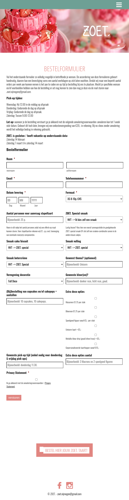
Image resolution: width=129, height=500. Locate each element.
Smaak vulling (73, 241)
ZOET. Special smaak (77, 213)
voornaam (11, 170)
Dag (10, 205)
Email (10, 178)
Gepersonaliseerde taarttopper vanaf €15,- (82, 347)
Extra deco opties (75, 291)
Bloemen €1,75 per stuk (75, 311)
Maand (22, 205)
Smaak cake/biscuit (17, 241)
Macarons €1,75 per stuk (75, 302)
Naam (10, 159)
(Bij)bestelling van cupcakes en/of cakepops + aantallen (31, 293)
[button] (119, 5)
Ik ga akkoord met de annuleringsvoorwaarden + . (28, 384)
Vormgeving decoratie (18, 275)
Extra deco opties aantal (79, 355)
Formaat (71, 192)
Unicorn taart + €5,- (73, 329)
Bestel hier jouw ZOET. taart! (66, 449)
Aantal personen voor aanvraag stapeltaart (29, 213)
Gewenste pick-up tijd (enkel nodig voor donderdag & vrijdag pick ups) (34, 356)
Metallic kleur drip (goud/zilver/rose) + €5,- (83, 338)
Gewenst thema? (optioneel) (81, 258)
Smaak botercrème (16, 258)
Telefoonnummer (76, 178)
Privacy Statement (17, 373)
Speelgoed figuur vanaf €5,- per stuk (80, 320)
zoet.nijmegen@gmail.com (69, 493)
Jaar (36, 205)
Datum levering (16, 192)
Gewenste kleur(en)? (77, 275)
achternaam (71, 170)
